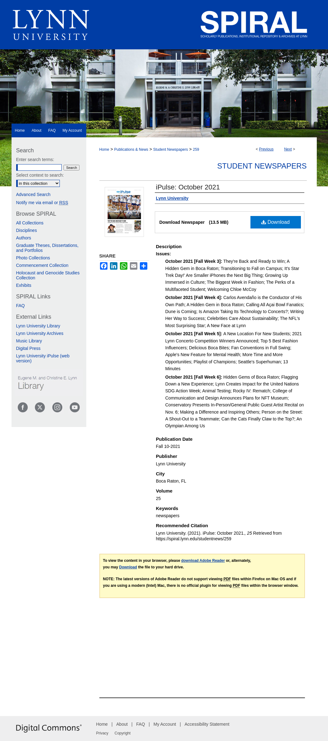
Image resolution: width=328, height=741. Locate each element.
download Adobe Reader (203, 560)
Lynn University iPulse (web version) (42, 358)
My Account (165, 724)
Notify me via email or (42, 202)
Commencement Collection (42, 265)
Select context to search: (40, 175)
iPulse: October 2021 (188, 187)
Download (275, 222)
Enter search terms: (35, 159)
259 (196, 149)
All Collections (30, 222)
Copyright (123, 733)
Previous (266, 149)
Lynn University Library (38, 325)
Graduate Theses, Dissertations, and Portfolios (47, 248)
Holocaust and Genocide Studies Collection (48, 275)
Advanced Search (33, 194)
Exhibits (23, 285)
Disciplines (26, 230)
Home (104, 149)
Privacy (102, 733)
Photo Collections (33, 257)
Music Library (29, 340)
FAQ (20, 305)
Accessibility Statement (207, 724)
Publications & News (131, 149)
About (122, 724)
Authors (23, 237)
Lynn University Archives (40, 333)
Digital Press (28, 348)
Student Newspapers (170, 149)
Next (288, 149)
